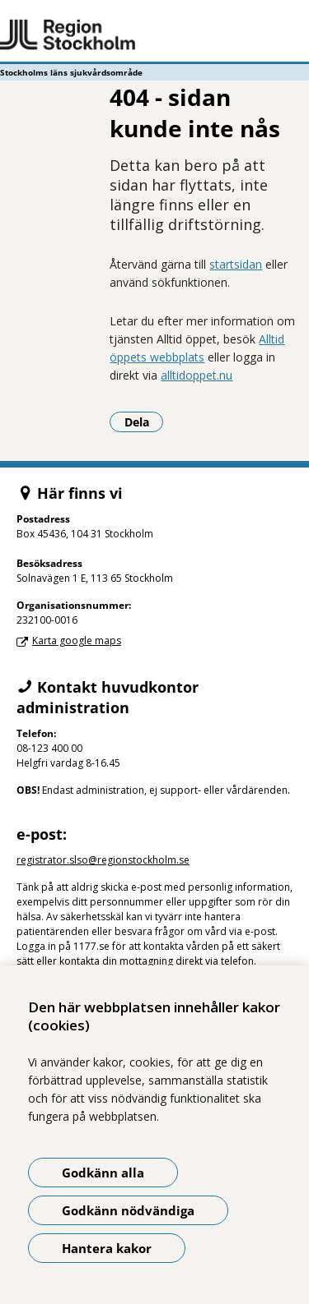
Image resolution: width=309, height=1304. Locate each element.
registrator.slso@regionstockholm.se (103, 860)
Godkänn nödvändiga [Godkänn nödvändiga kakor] (128, 1210)
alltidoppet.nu (196, 375)
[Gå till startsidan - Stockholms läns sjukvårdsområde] (154, 35)
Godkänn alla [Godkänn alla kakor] (103, 1172)
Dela (144, 421)
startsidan (235, 264)
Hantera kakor (107, 1248)
